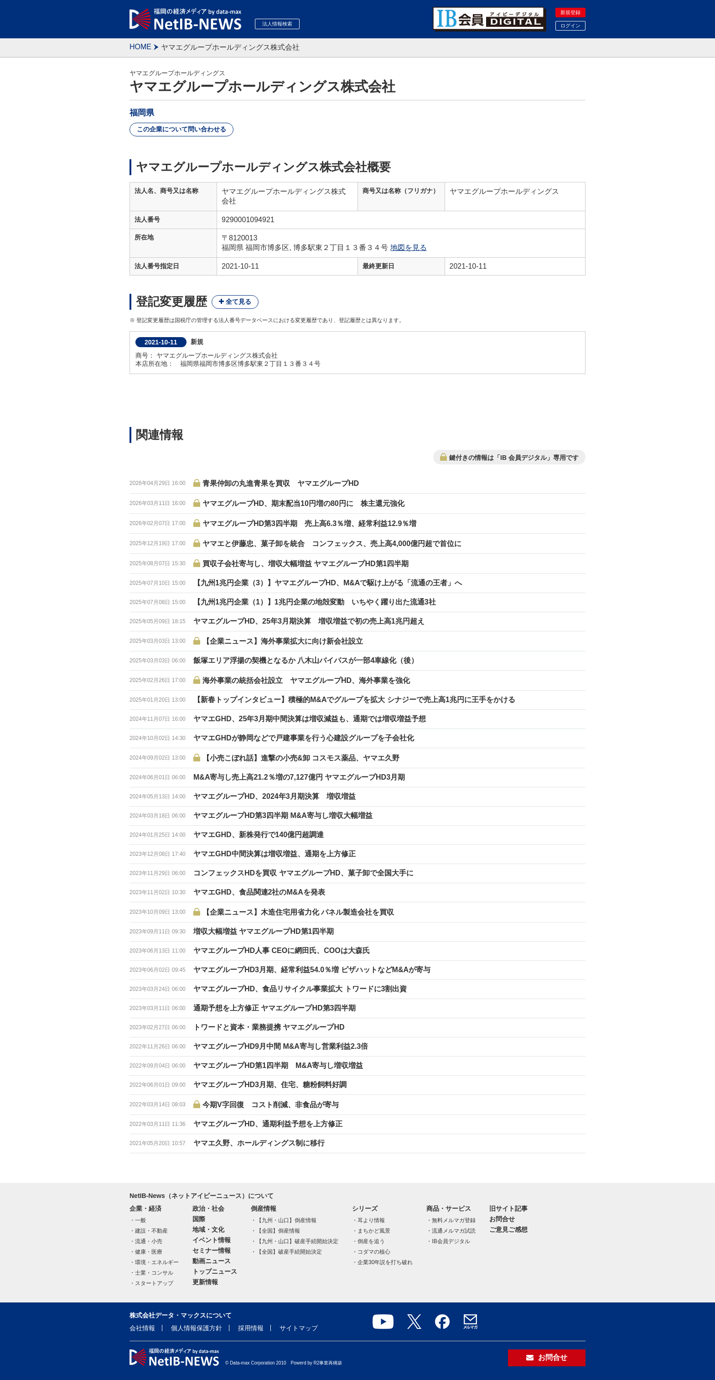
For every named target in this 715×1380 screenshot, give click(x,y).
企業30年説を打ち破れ (385, 1262)
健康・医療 (148, 1252)
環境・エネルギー (157, 1262)
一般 (140, 1220)
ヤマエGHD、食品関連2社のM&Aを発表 (259, 892)
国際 (198, 1219)
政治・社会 (208, 1208)
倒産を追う (371, 1241)
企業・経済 (145, 1208)
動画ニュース (211, 1261)
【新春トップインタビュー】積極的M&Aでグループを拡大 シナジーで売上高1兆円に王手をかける (354, 699)
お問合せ (502, 1219)
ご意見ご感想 (508, 1229)
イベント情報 (211, 1240)
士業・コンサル (154, 1273)
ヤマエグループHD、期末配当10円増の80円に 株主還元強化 (303, 503)
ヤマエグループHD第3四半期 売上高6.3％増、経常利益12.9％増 (309, 523)
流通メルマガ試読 (454, 1231)
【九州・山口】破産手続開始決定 (297, 1241)
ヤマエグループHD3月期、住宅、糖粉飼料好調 (270, 1084)
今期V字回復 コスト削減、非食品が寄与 (270, 1105)
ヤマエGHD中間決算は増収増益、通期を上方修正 (274, 854)
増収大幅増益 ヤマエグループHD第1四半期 (263, 931)
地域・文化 (208, 1229)
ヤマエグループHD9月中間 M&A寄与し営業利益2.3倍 (280, 1046)
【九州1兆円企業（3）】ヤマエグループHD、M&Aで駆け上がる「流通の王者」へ (327, 583)
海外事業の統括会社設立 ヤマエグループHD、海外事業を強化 (306, 680)
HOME (140, 47)
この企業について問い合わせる (181, 129)
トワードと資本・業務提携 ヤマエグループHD (269, 1027)
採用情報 (251, 1328)
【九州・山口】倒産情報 (286, 1220)
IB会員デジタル (451, 1241)
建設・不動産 (151, 1231)
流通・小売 (148, 1241)
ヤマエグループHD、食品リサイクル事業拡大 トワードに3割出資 (300, 989)
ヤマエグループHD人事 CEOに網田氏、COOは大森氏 (281, 950)
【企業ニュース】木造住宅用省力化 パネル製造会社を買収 (298, 912)
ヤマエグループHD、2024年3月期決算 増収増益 (274, 796)
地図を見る (408, 247)
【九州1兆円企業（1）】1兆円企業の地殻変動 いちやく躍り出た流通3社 (314, 602)
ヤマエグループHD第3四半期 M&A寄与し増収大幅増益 (283, 815)
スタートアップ (154, 1283)
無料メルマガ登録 (454, 1220)
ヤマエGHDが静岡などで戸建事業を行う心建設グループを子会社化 (303, 738)
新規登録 (570, 12)
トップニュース (214, 1271)
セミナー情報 (211, 1250)
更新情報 (205, 1282)
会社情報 (142, 1328)
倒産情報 (263, 1208)
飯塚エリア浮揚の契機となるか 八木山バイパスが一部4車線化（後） (305, 660)
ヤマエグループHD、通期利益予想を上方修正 (267, 1124)
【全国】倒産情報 (278, 1231)
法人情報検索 (277, 23)
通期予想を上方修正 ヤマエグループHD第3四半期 (274, 1008)
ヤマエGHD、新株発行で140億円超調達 (258, 834)
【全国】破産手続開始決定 (289, 1252)
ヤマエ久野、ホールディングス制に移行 (259, 1143)
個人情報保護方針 (196, 1328)
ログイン (570, 25)
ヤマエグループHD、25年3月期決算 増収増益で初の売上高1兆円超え (309, 621)
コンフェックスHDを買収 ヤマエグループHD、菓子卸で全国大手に (303, 873)
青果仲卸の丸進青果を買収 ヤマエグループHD (280, 483)
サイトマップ (299, 1328)
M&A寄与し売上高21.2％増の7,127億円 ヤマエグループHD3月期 (299, 777)
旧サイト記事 (508, 1208)
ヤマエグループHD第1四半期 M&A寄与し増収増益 (278, 1065)
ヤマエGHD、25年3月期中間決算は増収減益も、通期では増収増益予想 (309, 719)
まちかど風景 (374, 1231)
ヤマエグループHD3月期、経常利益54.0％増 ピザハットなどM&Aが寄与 (311, 970)
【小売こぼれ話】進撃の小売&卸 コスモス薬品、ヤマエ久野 (300, 758)
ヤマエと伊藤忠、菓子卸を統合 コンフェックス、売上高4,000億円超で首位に (331, 543)
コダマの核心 (374, 1252)
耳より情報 (371, 1220)
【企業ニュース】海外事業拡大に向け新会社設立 (282, 641)
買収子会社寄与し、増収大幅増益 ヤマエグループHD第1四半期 (305, 564)
